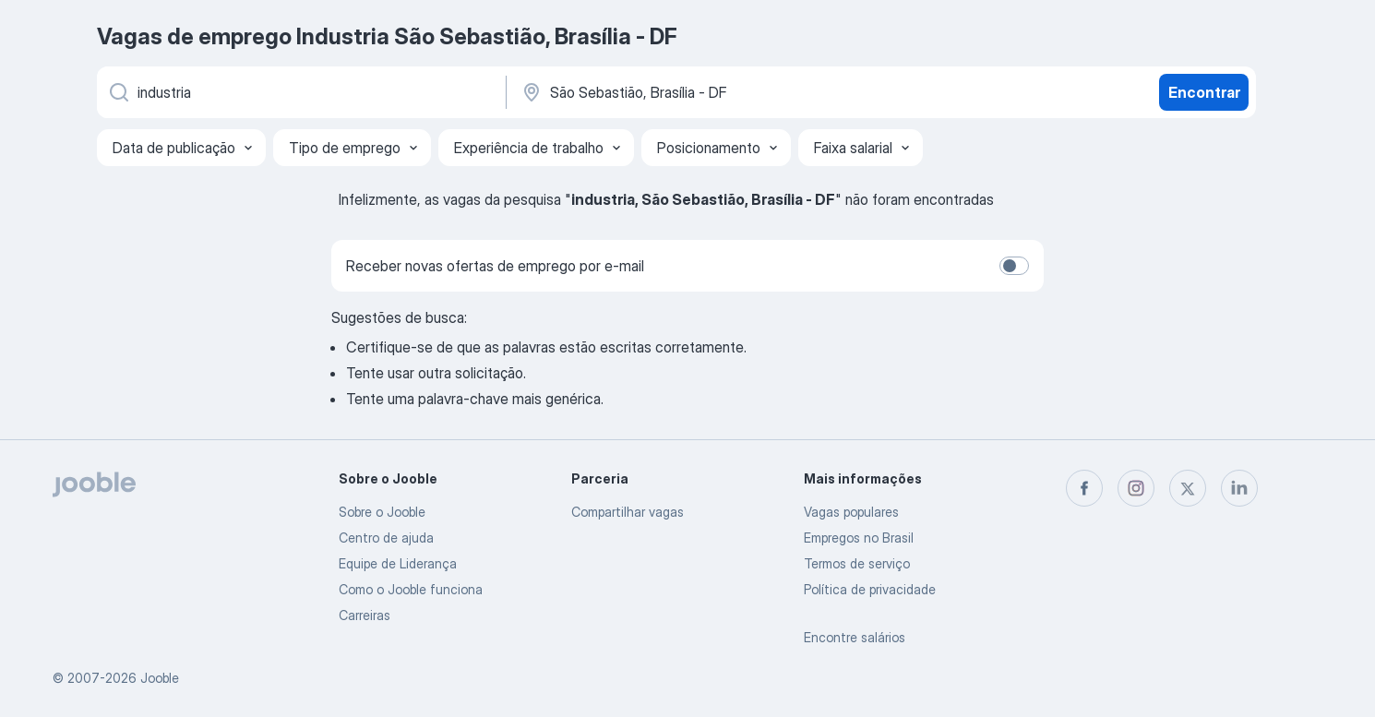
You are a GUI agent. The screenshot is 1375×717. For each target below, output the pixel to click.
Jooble (159, 678)
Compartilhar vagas (627, 512)
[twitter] (1187, 488)
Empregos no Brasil (859, 537)
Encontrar (1204, 92)
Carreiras (364, 615)
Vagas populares (851, 512)
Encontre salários (854, 637)
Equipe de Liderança (398, 563)
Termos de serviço (857, 563)
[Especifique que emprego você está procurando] (300, 92)
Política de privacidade (870, 589)
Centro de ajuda (386, 537)
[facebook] (1084, 488)
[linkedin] (1239, 488)
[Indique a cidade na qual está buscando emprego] (712, 92)
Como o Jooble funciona (411, 589)
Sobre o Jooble (382, 512)
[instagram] (1136, 488)
